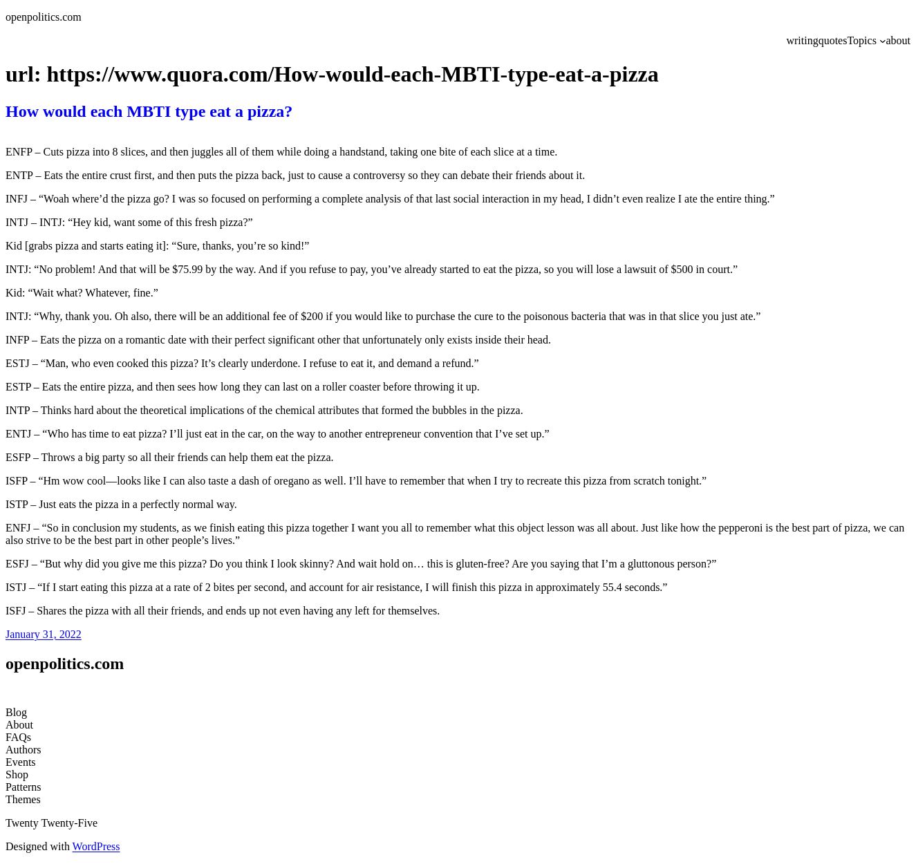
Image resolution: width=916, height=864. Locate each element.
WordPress (96, 846)
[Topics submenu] (882, 40)
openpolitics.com (44, 17)
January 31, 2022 (44, 634)
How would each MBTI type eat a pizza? (149, 111)
